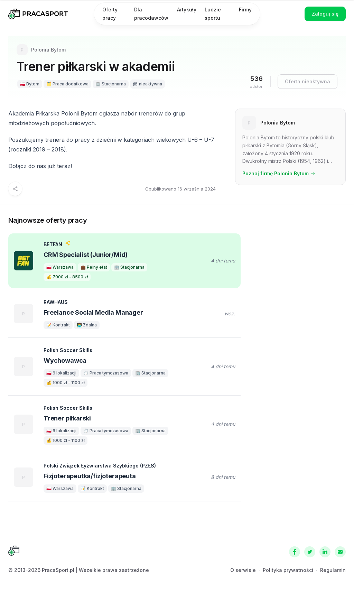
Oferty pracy (110, 14)
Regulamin (333, 570)
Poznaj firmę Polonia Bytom (278, 173)
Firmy (245, 9)
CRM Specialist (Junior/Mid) (86, 254)
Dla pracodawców (151, 14)
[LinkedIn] (324, 551)
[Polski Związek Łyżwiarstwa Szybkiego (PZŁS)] (23, 477)
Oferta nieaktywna (307, 81)
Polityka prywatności (288, 570)
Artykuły (186, 9)
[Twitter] (309, 551)
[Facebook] (294, 551)
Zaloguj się (325, 14)
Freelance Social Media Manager (93, 312)
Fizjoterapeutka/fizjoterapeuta (90, 476)
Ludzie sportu (213, 14)
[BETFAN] (23, 260)
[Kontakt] (340, 551)
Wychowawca (65, 360)
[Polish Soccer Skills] (23, 366)
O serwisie (243, 570)
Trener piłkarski (67, 418)
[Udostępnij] (15, 189)
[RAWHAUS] (23, 313)
